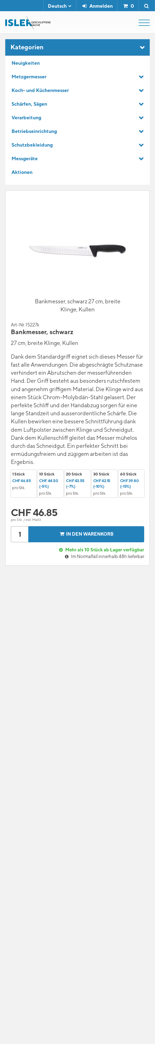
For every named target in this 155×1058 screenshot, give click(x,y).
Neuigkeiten (26, 63)
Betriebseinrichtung (34, 131)
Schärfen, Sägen (29, 104)
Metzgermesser (29, 76)
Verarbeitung (26, 117)
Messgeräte (25, 158)
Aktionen (22, 172)
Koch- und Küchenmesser (40, 90)
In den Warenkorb (85, 534)
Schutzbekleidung (32, 145)
